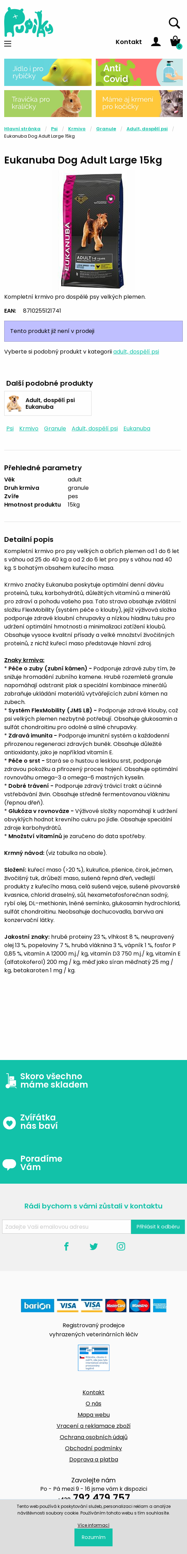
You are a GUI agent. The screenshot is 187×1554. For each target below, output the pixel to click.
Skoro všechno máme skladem (45, 1080)
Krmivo (77, 128)
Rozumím (94, 1537)
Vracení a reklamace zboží (94, 1426)
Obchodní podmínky (93, 1448)
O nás (93, 1404)
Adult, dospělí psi (147, 128)
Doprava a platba (93, 1459)
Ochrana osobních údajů (94, 1437)
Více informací (93, 1525)
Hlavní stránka (22, 128)
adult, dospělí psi (136, 352)
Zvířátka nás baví (30, 1121)
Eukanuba (136, 428)
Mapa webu (94, 1415)
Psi (54, 128)
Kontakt (129, 41)
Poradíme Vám (32, 1163)
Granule (106, 128)
